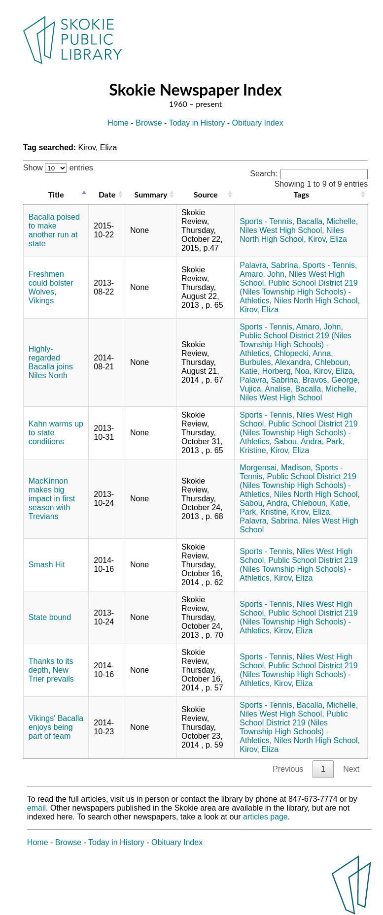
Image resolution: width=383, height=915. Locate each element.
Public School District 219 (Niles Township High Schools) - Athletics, (298, 292)
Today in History (197, 123)
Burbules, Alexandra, (276, 362)
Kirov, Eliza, (334, 371)
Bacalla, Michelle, (327, 221)
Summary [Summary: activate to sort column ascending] (151, 194)
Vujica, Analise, (266, 389)
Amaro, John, (263, 274)
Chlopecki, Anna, (303, 353)
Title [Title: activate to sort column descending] (56, 194)
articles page (265, 817)
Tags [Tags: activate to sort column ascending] (301, 194)
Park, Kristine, (264, 512)
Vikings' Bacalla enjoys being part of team (56, 727)
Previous (288, 769)
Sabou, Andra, (299, 441)
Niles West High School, (282, 230)
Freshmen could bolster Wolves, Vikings (51, 287)
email (36, 808)
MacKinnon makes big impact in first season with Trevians (52, 499)
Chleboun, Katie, (321, 503)
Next (351, 769)
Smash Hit (47, 564)
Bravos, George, (331, 380)
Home (118, 123)
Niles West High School (281, 397)
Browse (149, 123)
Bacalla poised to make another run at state (54, 230)
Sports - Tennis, (267, 221)
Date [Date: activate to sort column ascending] (107, 194)
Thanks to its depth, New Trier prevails (51, 670)
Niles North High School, (292, 234)
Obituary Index (257, 123)
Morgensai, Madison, (276, 467)
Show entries (58, 167)
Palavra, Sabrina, (270, 265)
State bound (50, 617)
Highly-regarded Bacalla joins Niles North (51, 362)
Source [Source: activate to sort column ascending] (206, 194)
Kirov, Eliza (327, 239)
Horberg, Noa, (287, 371)
